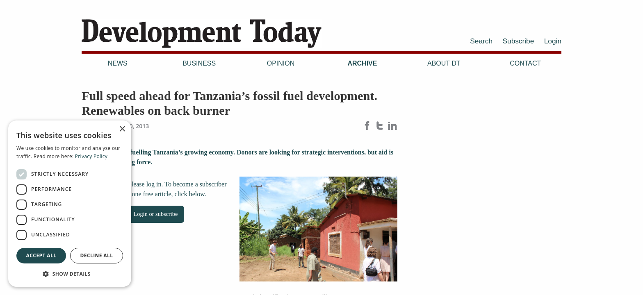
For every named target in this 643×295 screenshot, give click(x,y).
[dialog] (69, 203)
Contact (525, 63)
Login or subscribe (156, 214)
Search (481, 41)
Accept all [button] (41, 255)
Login (552, 41)
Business (199, 63)
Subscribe (518, 41)
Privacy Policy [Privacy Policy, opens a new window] (91, 156)
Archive (362, 63)
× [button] (122, 129)
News (118, 63)
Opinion (281, 63)
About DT (444, 63)
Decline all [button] (96, 255)
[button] (69, 274)
